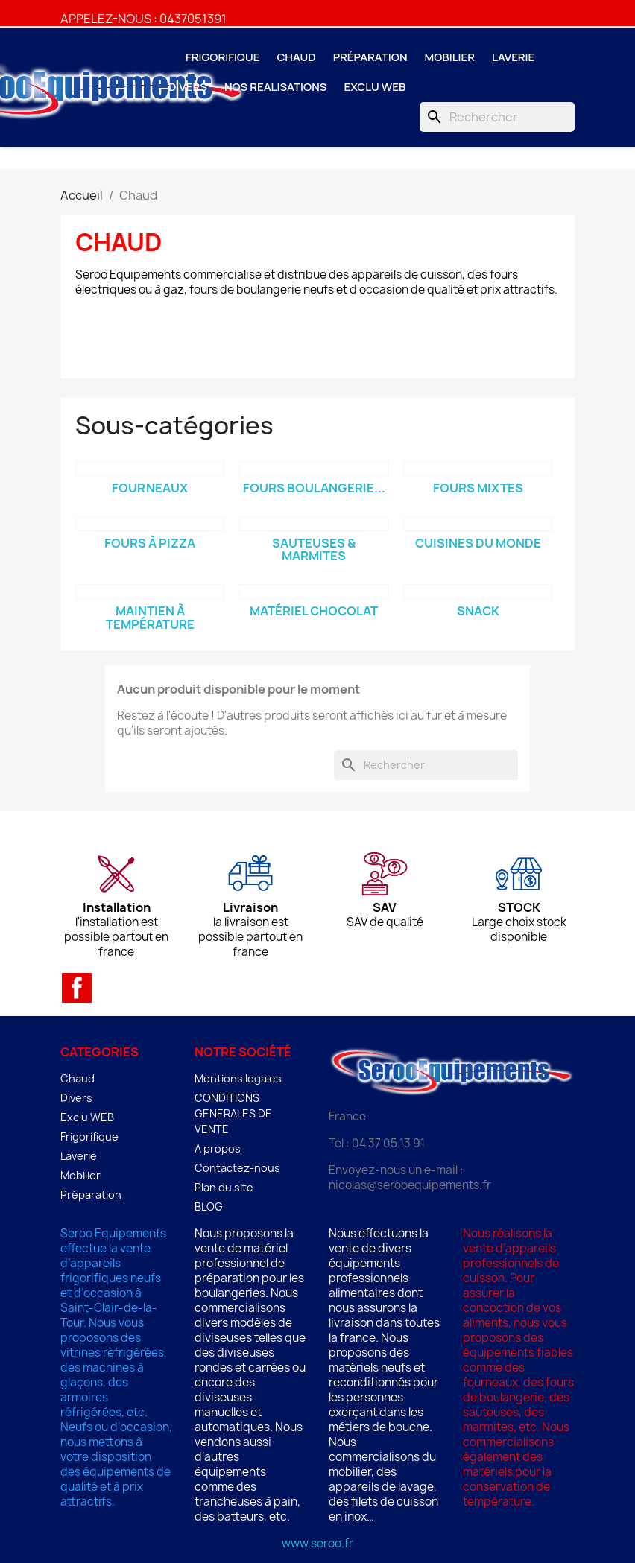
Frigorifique (222, 57)
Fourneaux (150, 488)
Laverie (513, 57)
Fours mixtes (478, 488)
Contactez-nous (237, 1168)
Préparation (370, 57)
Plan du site (224, 1187)
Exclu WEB (374, 87)
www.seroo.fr (317, 1543)
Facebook (77, 988)
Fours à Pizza (149, 543)
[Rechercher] (497, 117)
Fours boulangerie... (314, 488)
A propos (218, 1148)
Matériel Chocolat (314, 611)
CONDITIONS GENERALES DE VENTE (233, 1113)
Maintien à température (150, 618)
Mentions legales (238, 1078)
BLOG (209, 1206)
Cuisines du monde (478, 543)
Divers (187, 87)
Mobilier (450, 57)
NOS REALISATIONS (275, 87)
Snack (478, 611)
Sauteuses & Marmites (314, 550)
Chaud (296, 57)
